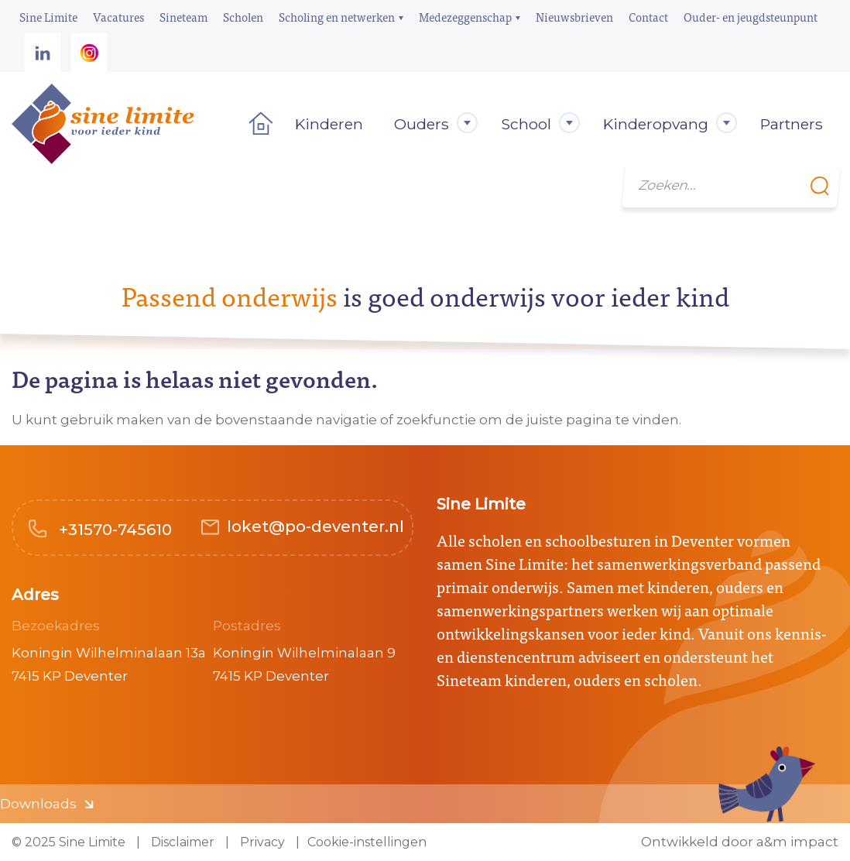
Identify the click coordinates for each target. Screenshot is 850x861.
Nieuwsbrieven (574, 16)
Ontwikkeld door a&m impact (739, 842)
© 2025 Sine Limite (68, 842)
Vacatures (118, 16)
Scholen (243, 16)
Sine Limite (48, 16)
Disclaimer (181, 842)
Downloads (38, 803)
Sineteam (183, 16)
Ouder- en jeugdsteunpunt (750, 16)
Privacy (261, 842)
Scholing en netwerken (337, 16)
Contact (648, 16)
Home (256, 124)
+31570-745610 (113, 529)
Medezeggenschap (465, 16)
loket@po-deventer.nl (315, 526)
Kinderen (329, 124)
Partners (791, 124)
